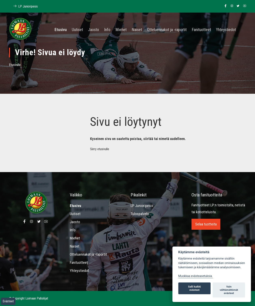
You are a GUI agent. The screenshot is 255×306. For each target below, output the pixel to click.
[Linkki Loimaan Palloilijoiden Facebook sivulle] (224, 6)
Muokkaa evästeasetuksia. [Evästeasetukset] (195, 276)
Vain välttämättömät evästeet (229, 290)
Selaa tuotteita (206, 224)
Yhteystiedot (226, 30)
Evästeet (8, 301)
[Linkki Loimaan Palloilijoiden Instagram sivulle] (230, 6)
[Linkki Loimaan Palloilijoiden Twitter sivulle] (237, 6)
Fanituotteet (201, 30)
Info (107, 30)
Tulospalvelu (140, 214)
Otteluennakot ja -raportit (167, 30)
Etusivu (61, 30)
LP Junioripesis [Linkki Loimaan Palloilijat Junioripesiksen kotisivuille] (23, 6)
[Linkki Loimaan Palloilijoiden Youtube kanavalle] (243, 6)
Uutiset (77, 30)
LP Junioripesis (142, 206)
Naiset (137, 30)
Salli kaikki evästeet (194, 288)
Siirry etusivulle (99, 149)
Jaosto (93, 30)
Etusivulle (15, 65)
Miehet (121, 30)
